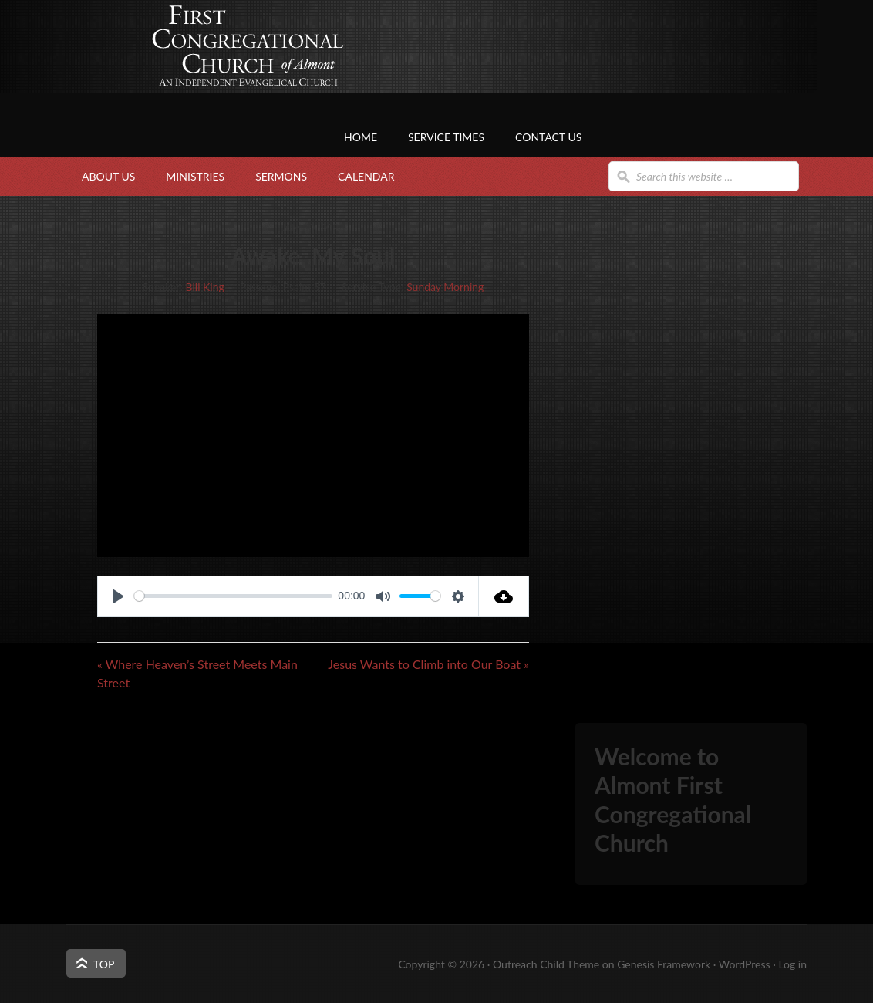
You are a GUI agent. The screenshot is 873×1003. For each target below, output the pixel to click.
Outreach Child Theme (546, 964)
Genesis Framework (663, 964)
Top (103, 964)
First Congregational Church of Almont (220, 73)
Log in (792, 964)
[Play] (118, 596)
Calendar (366, 176)
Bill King (205, 286)
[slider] (233, 596)
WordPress (744, 964)
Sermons (281, 176)
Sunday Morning (445, 286)
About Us (108, 176)
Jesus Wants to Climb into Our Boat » (428, 664)
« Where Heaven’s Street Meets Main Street (197, 673)
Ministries (195, 176)
